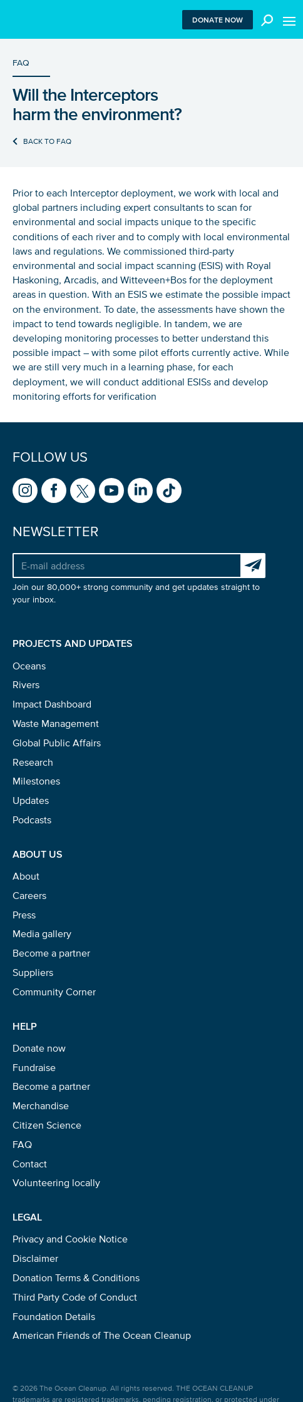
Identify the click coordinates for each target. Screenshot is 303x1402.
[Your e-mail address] (126, 565)
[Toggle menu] (289, 19)
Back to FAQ (47, 141)
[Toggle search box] (264, 19)
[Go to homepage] (33, 19)
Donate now (217, 20)
